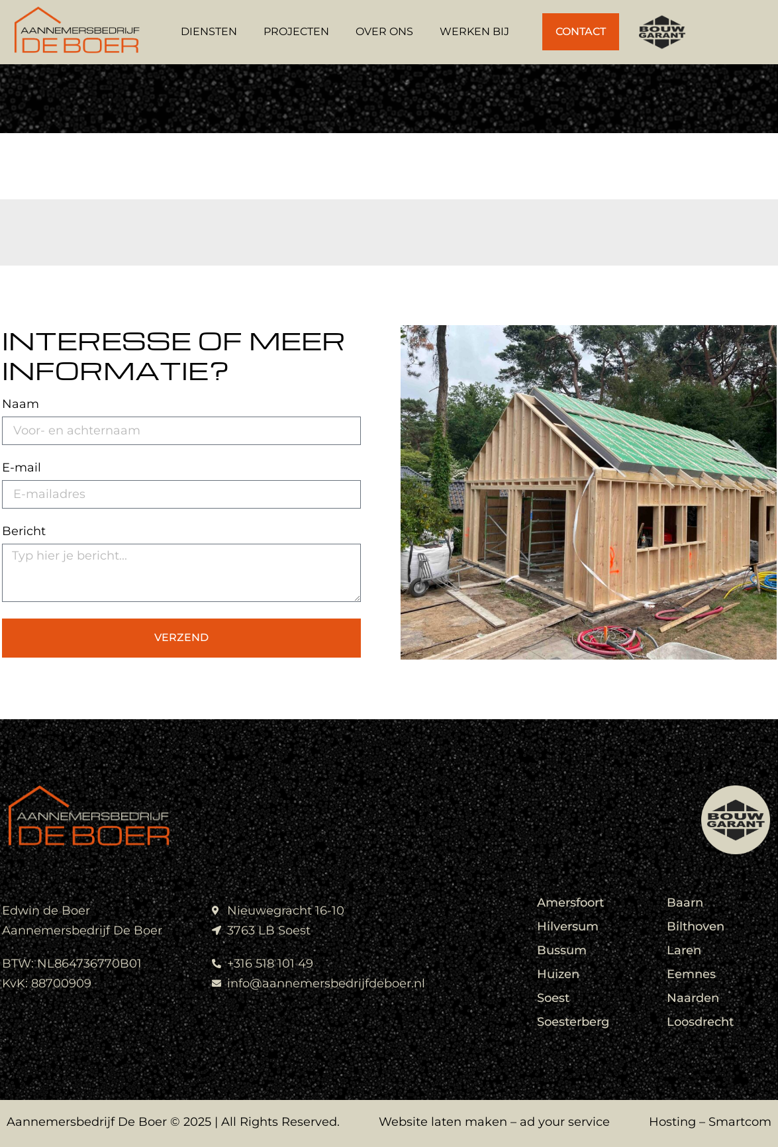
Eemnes (691, 974)
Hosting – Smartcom (710, 1122)
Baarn (685, 902)
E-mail (21, 468)
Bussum (562, 950)
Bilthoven (695, 926)
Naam (20, 404)
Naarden (693, 998)
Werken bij (474, 31)
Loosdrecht (700, 1022)
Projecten (296, 31)
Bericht (24, 531)
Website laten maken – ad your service (494, 1122)
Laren (684, 950)
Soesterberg (573, 1022)
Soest (553, 998)
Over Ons (384, 31)
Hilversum (568, 926)
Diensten (209, 31)
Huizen (558, 974)
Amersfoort (570, 902)
